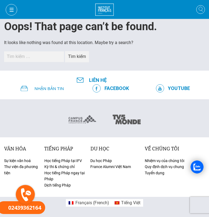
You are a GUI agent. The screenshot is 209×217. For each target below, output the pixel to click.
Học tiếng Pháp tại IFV (63, 161)
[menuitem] (89, 203)
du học (99, 149)
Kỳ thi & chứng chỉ (59, 167)
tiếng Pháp (58, 149)
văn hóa (15, 149)
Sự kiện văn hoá (17, 161)
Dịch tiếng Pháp (57, 185)
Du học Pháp (101, 161)
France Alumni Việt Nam (110, 167)
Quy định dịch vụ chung (164, 167)
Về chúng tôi (162, 149)
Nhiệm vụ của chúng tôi (164, 161)
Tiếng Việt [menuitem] (130, 202)
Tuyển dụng (154, 173)
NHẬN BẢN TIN (49, 88)
